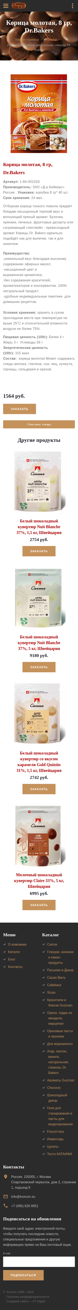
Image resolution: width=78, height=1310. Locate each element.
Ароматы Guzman (61, 1080)
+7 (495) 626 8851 (24, 1206)
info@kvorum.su (23, 1196)
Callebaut (54, 985)
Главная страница (26, 39)
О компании (17, 944)
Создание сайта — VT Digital (25, 1301)
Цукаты (53, 1146)
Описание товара (39, 424)
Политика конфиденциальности (28, 1296)
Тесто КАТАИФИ (59, 1154)
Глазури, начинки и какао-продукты (60, 957)
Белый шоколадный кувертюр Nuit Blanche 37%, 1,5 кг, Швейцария (39, 527)
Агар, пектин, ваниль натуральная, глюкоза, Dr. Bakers (58, 1062)
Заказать (19, 409)
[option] (39, 113)
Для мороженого (60, 1044)
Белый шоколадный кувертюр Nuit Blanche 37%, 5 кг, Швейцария (39, 643)
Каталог (51, 39)
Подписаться (23, 1275)
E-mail (6, 1253)
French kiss (55, 1131)
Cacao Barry (56, 977)
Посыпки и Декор (60, 970)
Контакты (15, 967)
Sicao (51, 992)
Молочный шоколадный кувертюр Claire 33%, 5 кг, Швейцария (39, 881)
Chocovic (54, 1087)
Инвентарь (55, 1139)
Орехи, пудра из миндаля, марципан (59, 1018)
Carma (52, 944)
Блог (11, 959)
